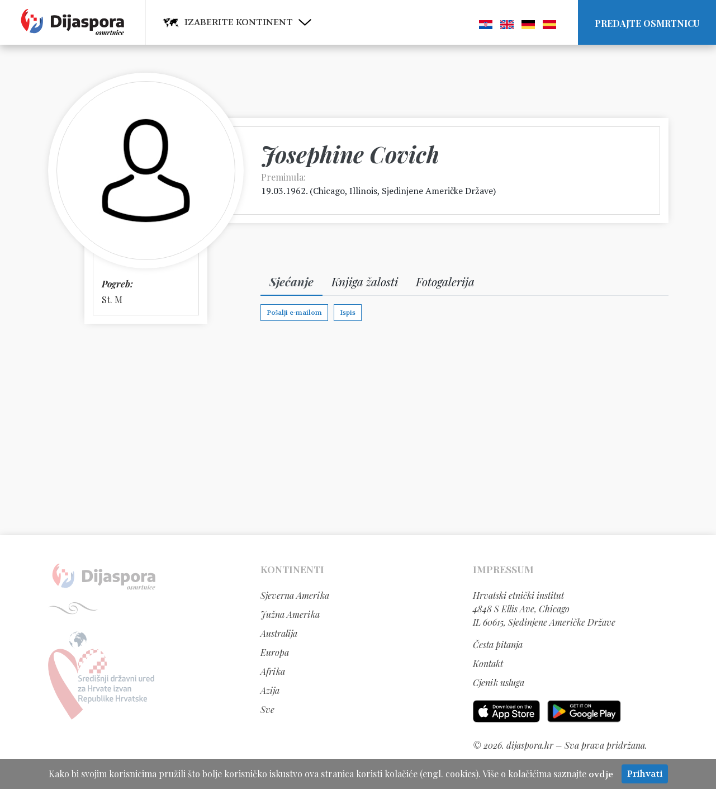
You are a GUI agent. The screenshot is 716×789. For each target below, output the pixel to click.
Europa (274, 652)
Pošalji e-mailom (295, 312)
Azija (269, 690)
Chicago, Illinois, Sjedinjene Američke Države (403, 191)
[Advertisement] (358, 429)
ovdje (601, 774)
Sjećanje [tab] (291, 281)
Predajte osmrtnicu (647, 23)
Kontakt (488, 663)
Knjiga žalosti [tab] (364, 281)
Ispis (347, 312)
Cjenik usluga (498, 682)
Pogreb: (117, 284)
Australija (278, 633)
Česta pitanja (498, 644)
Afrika (272, 671)
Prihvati (644, 773)
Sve (267, 709)
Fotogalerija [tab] (445, 281)
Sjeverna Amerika (294, 595)
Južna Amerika (290, 614)
